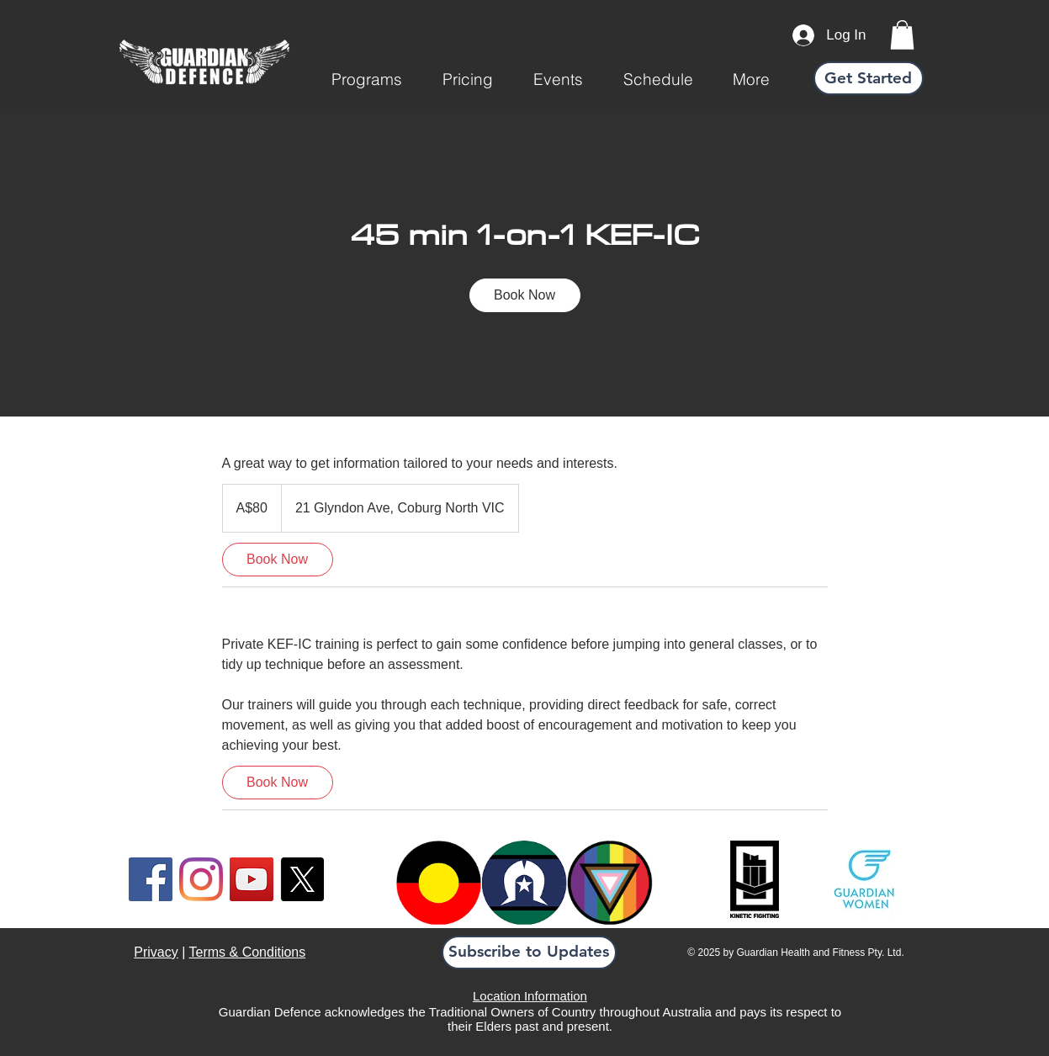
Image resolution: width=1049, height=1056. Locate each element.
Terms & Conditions (247, 952)
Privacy (155, 952)
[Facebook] (150, 879)
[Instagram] (201, 879)
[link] (902, 35)
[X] (302, 879)
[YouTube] (251, 879)
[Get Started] (868, 78)
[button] (366, 79)
